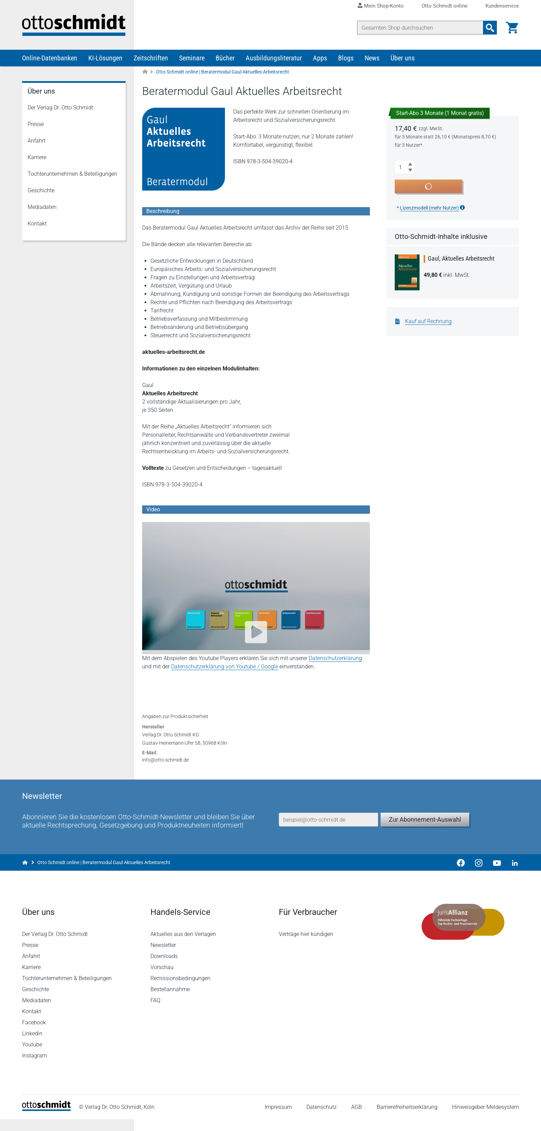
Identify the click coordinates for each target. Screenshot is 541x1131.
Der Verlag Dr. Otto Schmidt (60, 107)
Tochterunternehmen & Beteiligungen (72, 174)
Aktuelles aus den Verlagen (183, 945)
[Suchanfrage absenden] (490, 28)
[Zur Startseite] (145, 72)
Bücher (225, 58)
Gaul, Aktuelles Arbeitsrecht (461, 258)
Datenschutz (321, 1118)
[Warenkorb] (512, 28)
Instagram (34, 1067)
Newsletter (163, 957)
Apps (320, 58)
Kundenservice (502, 6)
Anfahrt (37, 140)
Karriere (37, 157)
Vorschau (162, 979)
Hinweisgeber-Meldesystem (485, 1118)
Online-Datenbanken (49, 58)
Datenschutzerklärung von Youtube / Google (224, 666)
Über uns (403, 58)
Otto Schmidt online (445, 6)
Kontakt (37, 223)
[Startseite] (46, 1121)
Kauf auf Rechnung (428, 321)
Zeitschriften (151, 58)
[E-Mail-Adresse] (328, 831)
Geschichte (41, 190)
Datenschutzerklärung (335, 658)
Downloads (164, 968)
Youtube (32, 1056)
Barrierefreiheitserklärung (407, 1118)
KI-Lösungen (105, 58)
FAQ (155, 1012)
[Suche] (420, 28)
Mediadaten (42, 207)
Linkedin (32, 1045)
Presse (36, 124)
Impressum (278, 1118)
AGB (356, 1118)
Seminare (192, 58)
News (372, 58)
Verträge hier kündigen (306, 945)
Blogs (346, 58)
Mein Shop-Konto (384, 6)
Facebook (34, 1034)
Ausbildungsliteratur (274, 58)
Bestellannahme (170, 1001)
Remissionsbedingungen (180, 990)
